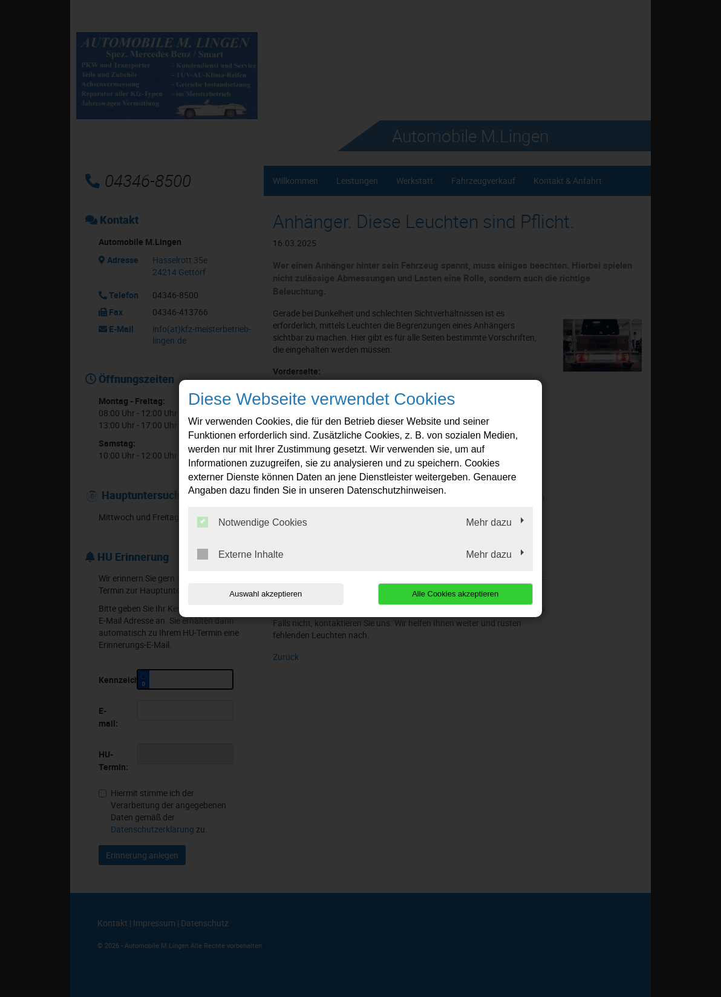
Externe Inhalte (240, 554)
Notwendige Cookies (252, 522)
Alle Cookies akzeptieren (455, 593)
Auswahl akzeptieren (265, 593)
